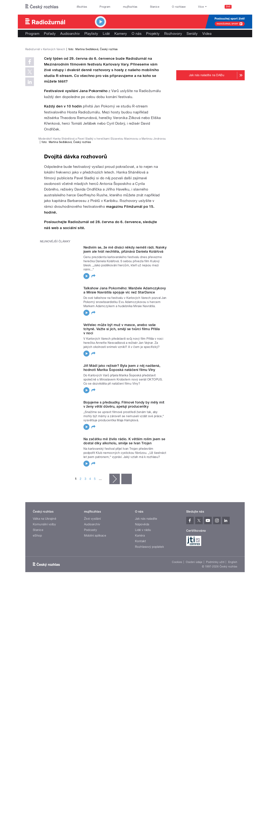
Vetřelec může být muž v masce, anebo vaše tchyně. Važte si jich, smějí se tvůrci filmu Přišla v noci (121, 504)
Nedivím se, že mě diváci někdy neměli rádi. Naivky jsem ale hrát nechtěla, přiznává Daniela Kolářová (124, 425)
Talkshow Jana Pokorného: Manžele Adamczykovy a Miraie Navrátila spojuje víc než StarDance (124, 466)
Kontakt (140, 716)
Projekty (153, 33)
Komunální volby (44, 700)
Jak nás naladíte (146, 694)
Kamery (120, 33)
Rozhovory (173, 33)
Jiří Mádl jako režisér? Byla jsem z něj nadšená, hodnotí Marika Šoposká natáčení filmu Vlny (121, 543)
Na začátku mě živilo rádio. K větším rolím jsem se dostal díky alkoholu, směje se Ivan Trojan (124, 617)
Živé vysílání (92, 694)
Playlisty (91, 33)
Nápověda (142, 700)
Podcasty (90, 705)
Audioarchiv (70, 33)
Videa (207, 33)
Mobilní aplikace (95, 711)
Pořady (50, 33)
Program (105, 6)
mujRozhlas (130, 6)
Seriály (192, 33)
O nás (137, 33)
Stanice (154, 6)
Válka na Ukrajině (44, 694)
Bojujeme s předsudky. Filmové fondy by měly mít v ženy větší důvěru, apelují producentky (123, 580)
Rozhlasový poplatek (149, 722)
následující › (114, 654)
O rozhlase (179, 6)
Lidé (106, 33)
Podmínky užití (215, 737)
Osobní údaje (194, 737)
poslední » (126, 654)
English (232, 737)
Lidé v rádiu (143, 705)
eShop (37, 711)
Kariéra (140, 711)
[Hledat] (240, 6)
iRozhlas (82, 6)
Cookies (177, 737)
